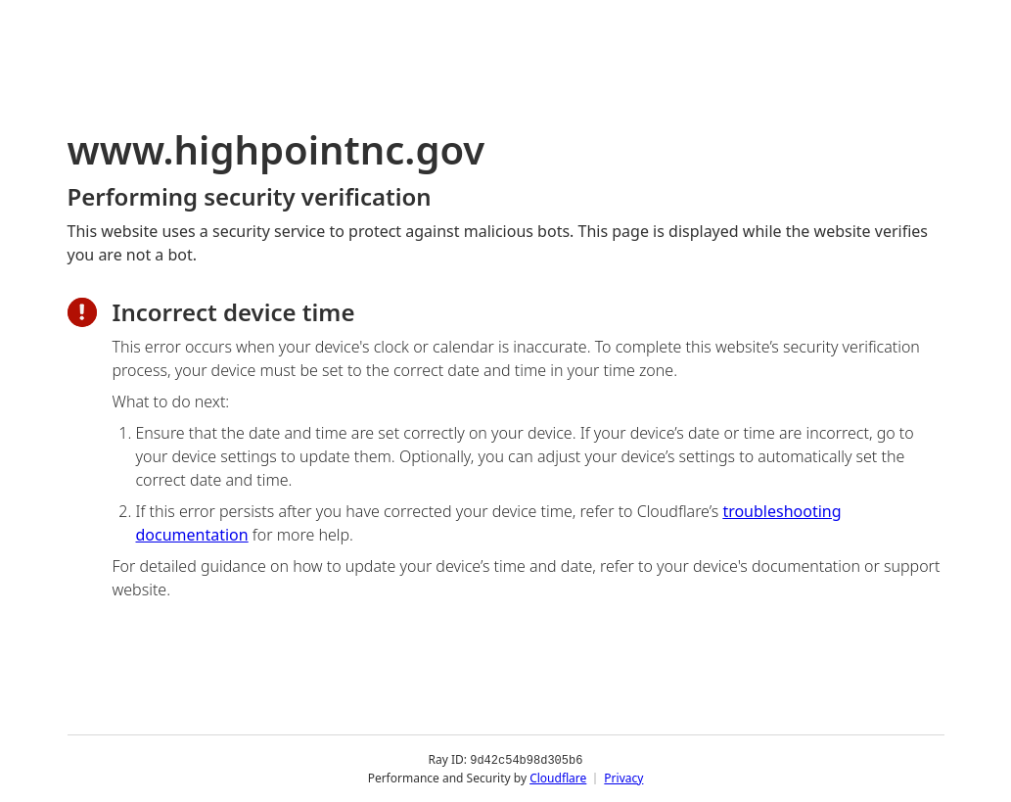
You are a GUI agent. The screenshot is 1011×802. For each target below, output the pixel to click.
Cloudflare (557, 777)
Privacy (623, 777)
